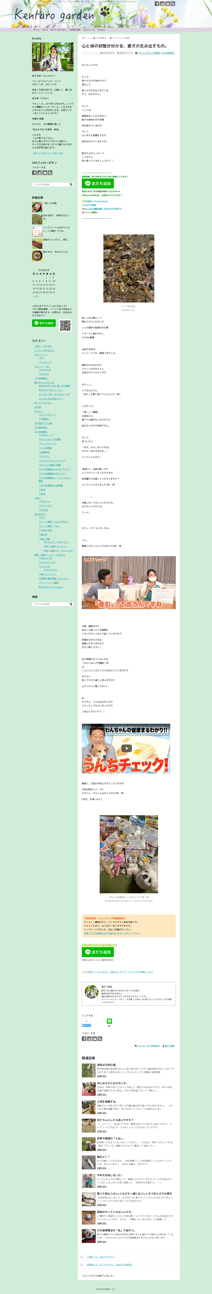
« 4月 (35, 296)
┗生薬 (42, 489)
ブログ (45, 29)
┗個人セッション (47, 574)
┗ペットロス (45, 505)
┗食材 (42, 493)
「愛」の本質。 (51, 203)
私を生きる (39, 514)
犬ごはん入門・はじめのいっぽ (54, 394)
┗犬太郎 (43, 510)
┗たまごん (44, 501)
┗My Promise (50, 569)
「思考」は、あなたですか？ (97, 1257)
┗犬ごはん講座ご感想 (50, 465)
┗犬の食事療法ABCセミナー (53, 473)
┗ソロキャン (45, 362)
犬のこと (38, 411)
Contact (101, 29)
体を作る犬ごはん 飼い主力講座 (54, 385)
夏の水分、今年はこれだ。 (56, 251)
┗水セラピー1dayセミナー (56, 542)
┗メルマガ (44, 566)
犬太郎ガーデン (109, 1289)
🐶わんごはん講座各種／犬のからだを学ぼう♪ (102, 208)
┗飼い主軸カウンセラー (55, 546)
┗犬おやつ (44, 456)
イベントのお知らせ (44, 350)
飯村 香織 (169, 1045)
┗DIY (42, 357)
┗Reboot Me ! (46, 558)
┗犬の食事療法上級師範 (51, 485)
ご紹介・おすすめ (43, 346)
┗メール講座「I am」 (50, 526)
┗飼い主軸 (44, 538)
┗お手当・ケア (46, 435)
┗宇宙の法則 (74, 29)
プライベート (41, 354)
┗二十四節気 (45, 447)
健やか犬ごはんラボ (44, 382)
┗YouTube (44, 374)
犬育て (37, 498)
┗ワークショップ (47, 443)
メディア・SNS (41, 366)
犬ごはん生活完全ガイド (51, 398)
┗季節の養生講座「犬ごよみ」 (54, 578)
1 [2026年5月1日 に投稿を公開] (46, 277)
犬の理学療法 (41, 427)
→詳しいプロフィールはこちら (47, 153)
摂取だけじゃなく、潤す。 (56, 239)
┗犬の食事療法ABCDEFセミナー (55, 469)
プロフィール (89, 29)
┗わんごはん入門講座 (149, 52)
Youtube (141, 1045)
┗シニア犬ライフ (47, 414)
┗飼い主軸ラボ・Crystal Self (58, 550)
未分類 (37, 407)
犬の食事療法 (167, 52)
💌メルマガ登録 (89, 205)
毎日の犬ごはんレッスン (51, 390)
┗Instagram (45, 369)
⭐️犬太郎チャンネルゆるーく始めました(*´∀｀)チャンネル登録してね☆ (118, 971)
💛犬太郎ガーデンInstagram (95, 201)
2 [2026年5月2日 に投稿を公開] (49, 277)
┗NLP (42, 517)
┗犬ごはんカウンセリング (52, 460)
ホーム (36, 29)
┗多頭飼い (44, 418)
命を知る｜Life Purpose (51, 587)
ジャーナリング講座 (49, 582)
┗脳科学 (43, 534)
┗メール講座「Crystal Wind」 (54, 521)
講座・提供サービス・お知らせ (49, 554)
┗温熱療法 (44, 452)
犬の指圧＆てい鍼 (43, 423)
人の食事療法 (41, 378)
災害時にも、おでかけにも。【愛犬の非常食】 (106, 1265)
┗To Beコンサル (47, 562)
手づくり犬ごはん (58, 29)
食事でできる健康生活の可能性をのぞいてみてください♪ (112, 933)
